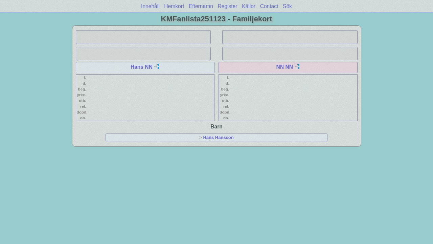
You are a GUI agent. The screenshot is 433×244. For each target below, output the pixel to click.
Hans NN (142, 67)
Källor (248, 6)
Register (227, 6)
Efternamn (201, 6)
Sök (287, 6)
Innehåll (150, 6)
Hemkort (174, 6)
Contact (269, 6)
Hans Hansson (218, 137)
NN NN (284, 67)
